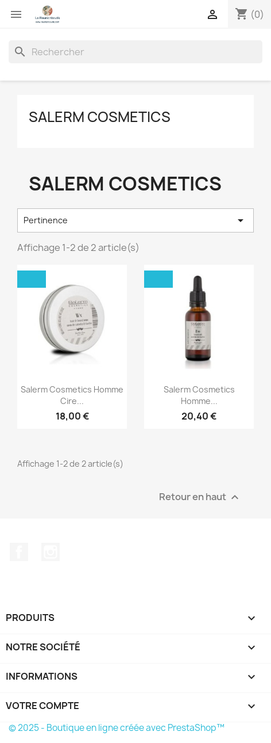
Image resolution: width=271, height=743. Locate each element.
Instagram (50, 552)
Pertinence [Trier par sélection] (135, 220)
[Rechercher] (135, 51)
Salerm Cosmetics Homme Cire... (72, 395)
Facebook (19, 552)
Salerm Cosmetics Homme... (199, 395)
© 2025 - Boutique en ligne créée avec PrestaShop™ (116, 728)
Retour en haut (200, 497)
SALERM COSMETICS (100, 117)
